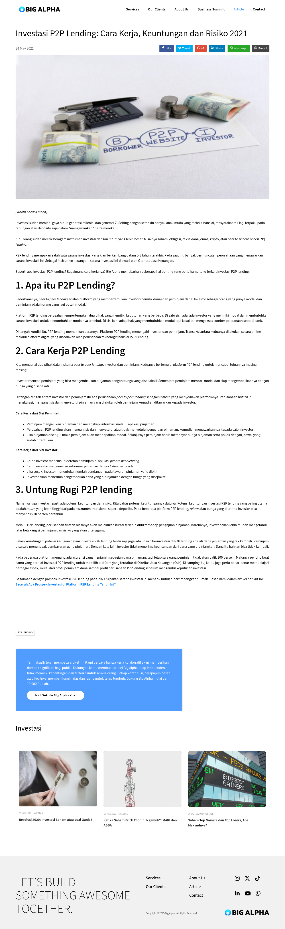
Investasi (38, 853)
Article (238, 8)
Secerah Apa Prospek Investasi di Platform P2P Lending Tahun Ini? (66, 584)
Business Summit (210, 8)
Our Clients (156, 8)
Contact (258, 8)
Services (131, 8)
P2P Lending (25, 632)
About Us (181, 8)
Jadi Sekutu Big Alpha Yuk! (56, 695)
